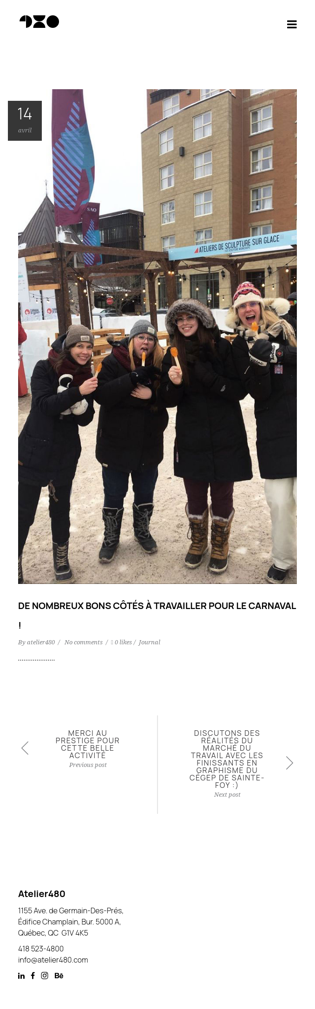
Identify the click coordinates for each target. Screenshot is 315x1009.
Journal (149, 642)
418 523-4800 (41, 948)
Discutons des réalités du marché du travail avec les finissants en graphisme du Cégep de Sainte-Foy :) (227, 759)
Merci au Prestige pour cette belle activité (88, 744)
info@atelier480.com (53, 960)
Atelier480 (42, 893)
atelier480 (41, 642)
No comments (84, 642)
